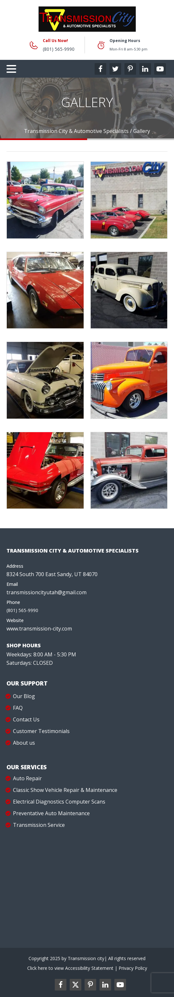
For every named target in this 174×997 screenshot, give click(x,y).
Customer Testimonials (41, 731)
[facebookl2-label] (60, 985)
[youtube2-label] (120, 985)
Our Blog (24, 696)
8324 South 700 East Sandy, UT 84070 (52, 574)
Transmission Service (39, 824)
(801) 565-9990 (59, 49)
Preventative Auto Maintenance (51, 813)
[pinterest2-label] (90, 985)
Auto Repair (27, 778)
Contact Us (26, 719)
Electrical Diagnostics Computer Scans (59, 801)
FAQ (18, 707)
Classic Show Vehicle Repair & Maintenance (65, 790)
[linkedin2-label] (105, 985)
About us (24, 742)
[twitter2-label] (75, 985)
